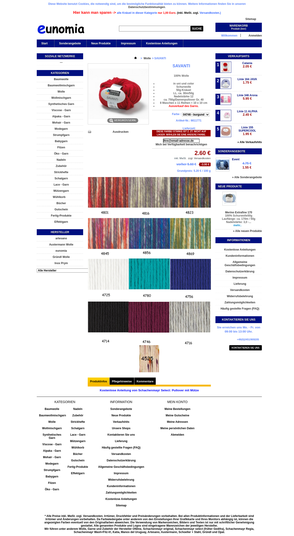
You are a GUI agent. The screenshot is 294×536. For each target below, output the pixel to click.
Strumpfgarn (61, 135)
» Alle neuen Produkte (247, 231)
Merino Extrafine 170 (238, 212)
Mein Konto (177, 402)
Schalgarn (61, 178)
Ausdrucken (120, 131)
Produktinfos (98, 381)
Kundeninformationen (240, 255)
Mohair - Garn (61, 122)
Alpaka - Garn (61, 116)
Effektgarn (61, 221)
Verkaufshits (238, 56)
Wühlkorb (59, 197)
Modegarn (61, 128)
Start (44, 44)
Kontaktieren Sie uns (246, 348)
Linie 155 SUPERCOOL (247, 131)
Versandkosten (240, 290)
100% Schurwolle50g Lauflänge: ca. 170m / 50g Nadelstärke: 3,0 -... (238, 219)
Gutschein (61, 209)
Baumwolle (61, 79)
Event (236, 159)
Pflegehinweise (122, 381)
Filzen (61, 147)
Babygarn (61, 141)
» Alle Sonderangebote (247, 177)
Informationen (238, 240)
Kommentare (145, 381)
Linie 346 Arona (247, 97)
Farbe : (177, 114)
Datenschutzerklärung (239, 271)
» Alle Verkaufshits (249, 142)
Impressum (128, 43)
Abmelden (177, 434)
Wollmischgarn (61, 97)
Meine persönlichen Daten (177, 428)
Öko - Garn (61, 153)
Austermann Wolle (61, 244)
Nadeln (61, 159)
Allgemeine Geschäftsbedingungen (240, 263)
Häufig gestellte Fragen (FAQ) (239, 308)
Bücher (61, 203)
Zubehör (61, 166)
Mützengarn (61, 190)
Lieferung (240, 283)
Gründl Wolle (61, 257)
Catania (247, 65)
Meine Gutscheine (177, 415)
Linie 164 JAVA (247, 81)
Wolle (61, 91)
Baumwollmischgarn (61, 85)
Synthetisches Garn (61, 104)
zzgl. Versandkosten (199, 158)
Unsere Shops (121, 428)
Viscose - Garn (61, 110)
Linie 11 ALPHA (247, 113)
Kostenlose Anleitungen (162, 43)
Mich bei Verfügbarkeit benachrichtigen (181, 144)
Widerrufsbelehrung (240, 296)
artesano (61, 238)
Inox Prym (61, 263)
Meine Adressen (177, 421)
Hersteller (60, 232)
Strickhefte (61, 172)
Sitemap (250, 19)
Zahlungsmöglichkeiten (239, 302)
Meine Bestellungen (177, 409)
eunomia (61, 250)
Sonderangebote (70, 43)
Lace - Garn (61, 184)
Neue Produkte (101, 43)
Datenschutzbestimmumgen (146, 7)
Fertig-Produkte (61, 215)
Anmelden (255, 35)
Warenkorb (238, 25)
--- (61, 62)
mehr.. (237, 225)
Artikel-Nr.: (183, 120)
